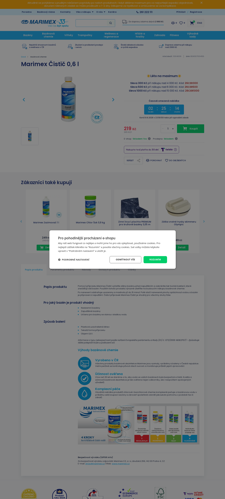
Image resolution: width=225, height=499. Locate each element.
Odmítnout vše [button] (125, 259)
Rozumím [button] (155, 259)
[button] (73, 259)
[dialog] (112, 249)
